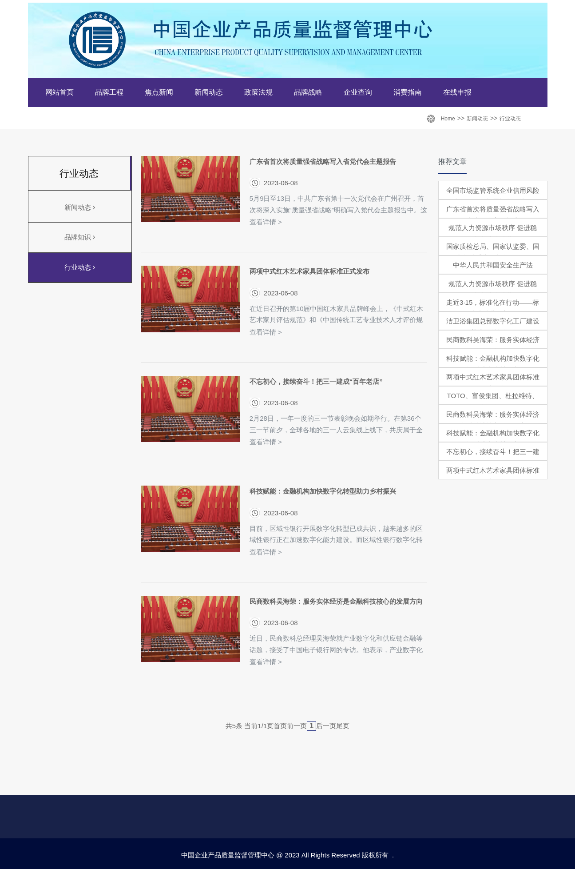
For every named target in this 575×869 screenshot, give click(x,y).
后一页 (326, 725)
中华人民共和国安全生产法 (493, 265)
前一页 (297, 725)
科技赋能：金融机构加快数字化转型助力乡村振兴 (323, 491)
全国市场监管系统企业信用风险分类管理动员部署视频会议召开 (492, 196)
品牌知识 (79, 237)
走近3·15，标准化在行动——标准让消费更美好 (492, 308)
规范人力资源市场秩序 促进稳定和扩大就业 (492, 233)
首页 (280, 725)
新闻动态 (477, 119)
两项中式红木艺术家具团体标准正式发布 (309, 271)
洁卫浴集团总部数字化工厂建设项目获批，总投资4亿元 (492, 326)
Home (448, 119)
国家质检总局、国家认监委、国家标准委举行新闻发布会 (492, 252)
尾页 (342, 725)
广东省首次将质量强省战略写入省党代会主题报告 (323, 161)
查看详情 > (266, 222)
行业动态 (510, 119)
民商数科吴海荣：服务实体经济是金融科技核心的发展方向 (336, 601)
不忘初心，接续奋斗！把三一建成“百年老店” (316, 381)
